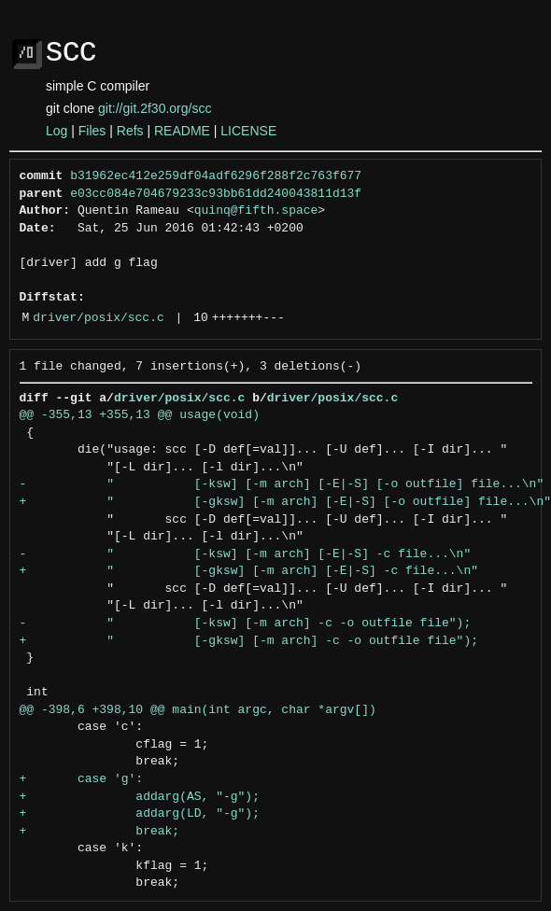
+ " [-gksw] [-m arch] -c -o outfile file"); (249, 641)
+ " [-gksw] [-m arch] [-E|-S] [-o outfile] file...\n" (285, 502)
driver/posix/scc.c (98, 318)
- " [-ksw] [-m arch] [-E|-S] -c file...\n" (246, 554)
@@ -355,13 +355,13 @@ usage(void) (140, 415)
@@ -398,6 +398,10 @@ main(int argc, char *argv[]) (198, 710)
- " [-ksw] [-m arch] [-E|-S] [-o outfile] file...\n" (282, 484)
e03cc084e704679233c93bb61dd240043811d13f (215, 194)
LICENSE (248, 130)
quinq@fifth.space (256, 211)
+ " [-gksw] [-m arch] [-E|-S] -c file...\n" (249, 571)
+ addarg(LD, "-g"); (140, 814)
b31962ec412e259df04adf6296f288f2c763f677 (215, 176)
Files (92, 130)
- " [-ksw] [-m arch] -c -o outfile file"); (246, 623)
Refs (130, 130)
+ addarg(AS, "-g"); (140, 797)
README (182, 130)
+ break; (100, 831)
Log (56, 130)
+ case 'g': (82, 779)
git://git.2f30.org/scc (154, 108)
